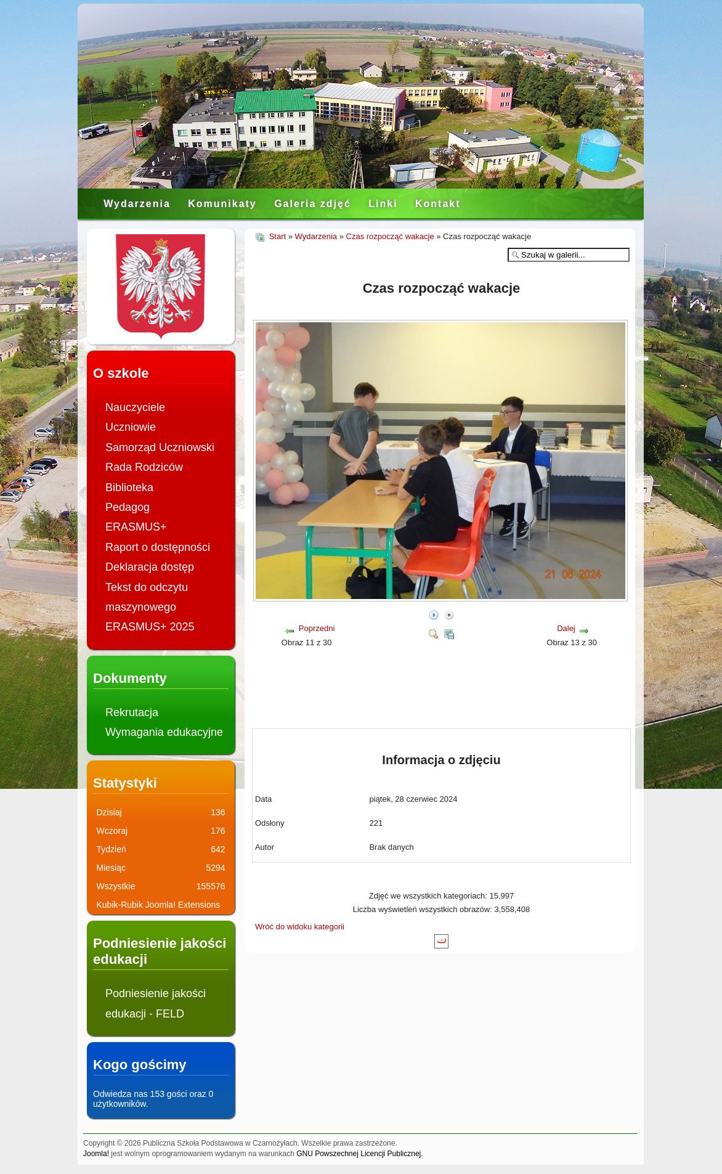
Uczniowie (130, 427)
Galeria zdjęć (312, 203)
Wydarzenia (137, 203)
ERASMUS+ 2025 (150, 627)
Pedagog (127, 507)
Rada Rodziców (144, 467)
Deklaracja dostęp (149, 567)
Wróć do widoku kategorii (299, 926)
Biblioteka (129, 487)
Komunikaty (222, 203)
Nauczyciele (135, 407)
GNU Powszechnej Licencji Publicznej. (359, 1153)
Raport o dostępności (157, 547)
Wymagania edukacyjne (164, 732)
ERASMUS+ (136, 527)
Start (277, 236)
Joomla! (96, 1153)
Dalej (566, 628)
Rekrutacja (131, 712)
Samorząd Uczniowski (159, 447)
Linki (382, 203)
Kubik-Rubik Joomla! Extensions (159, 905)
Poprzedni (317, 628)
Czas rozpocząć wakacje (390, 236)
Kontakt (438, 203)
